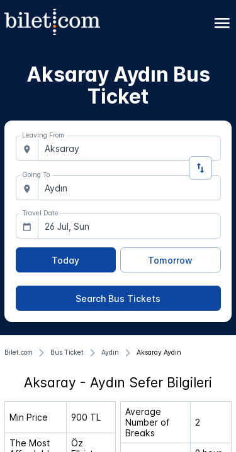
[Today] (66, 259)
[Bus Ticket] (67, 352)
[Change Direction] (200, 168)
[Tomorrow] (170, 259)
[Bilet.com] (18, 352)
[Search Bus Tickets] (118, 298)
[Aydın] (110, 352)
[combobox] (129, 148)
